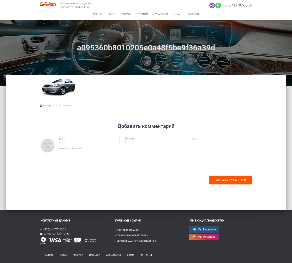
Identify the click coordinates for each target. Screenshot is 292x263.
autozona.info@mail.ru (54, 233)
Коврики (126, 13)
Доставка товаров (128, 230)
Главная (97, 13)
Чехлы (111, 13)
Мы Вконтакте (204, 229)
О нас (178, 13)
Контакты (194, 13)
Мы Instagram (204, 236)
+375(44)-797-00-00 (236, 5)
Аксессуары (160, 13)
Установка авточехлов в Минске (137, 241)
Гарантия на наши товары (132, 235)
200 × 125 (67, 105)
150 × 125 (56, 105)
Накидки (142, 13)
